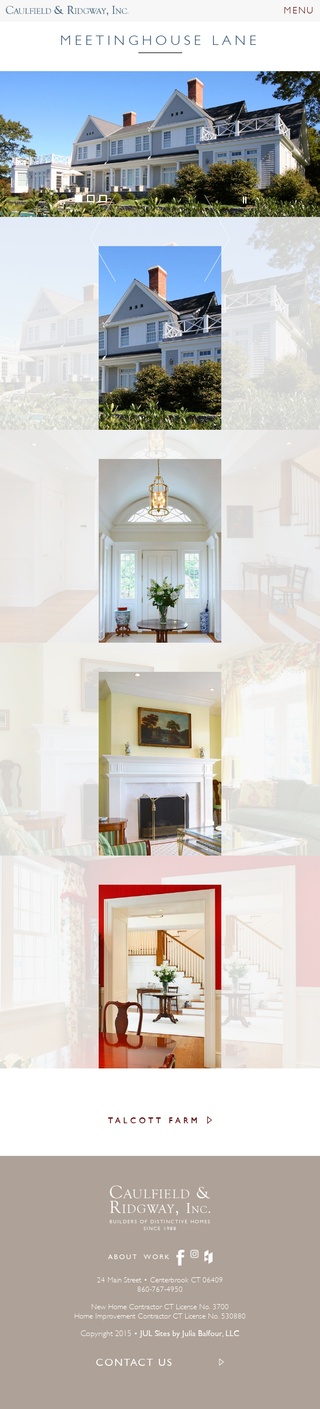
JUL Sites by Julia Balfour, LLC (189, 1334)
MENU (299, 10)
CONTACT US (134, 1363)
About (123, 1257)
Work (157, 1257)
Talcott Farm (154, 1121)
